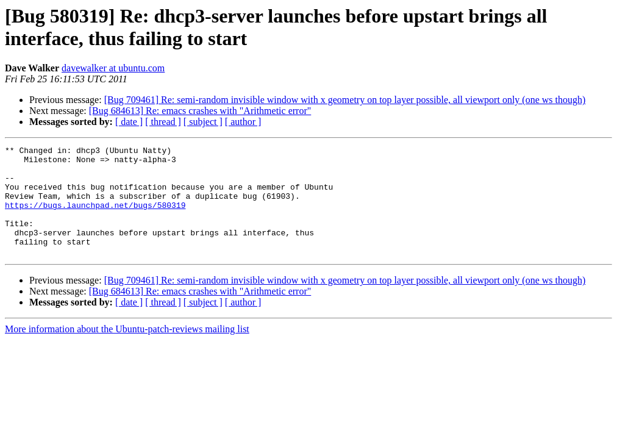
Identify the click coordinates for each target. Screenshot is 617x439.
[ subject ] (203, 121)
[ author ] (243, 121)
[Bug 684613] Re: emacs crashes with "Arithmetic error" (200, 110)
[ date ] (129, 121)
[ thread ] (163, 121)
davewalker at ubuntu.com (113, 68)
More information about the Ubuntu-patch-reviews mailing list (127, 351)
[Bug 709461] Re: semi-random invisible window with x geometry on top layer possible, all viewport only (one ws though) (345, 100)
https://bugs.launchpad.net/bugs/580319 (95, 217)
